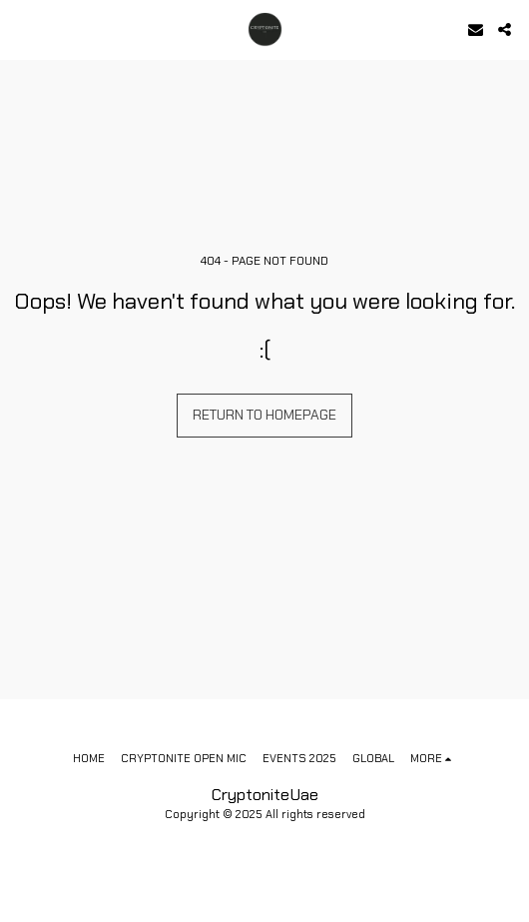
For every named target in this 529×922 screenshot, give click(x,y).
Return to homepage (264, 415)
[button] (22, 29)
